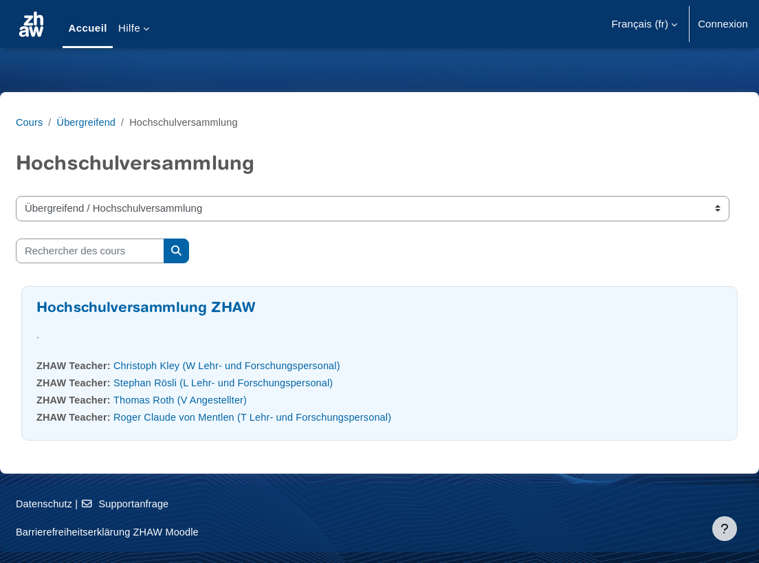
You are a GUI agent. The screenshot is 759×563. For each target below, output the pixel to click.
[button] (645, 24)
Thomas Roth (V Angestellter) (218, 400)
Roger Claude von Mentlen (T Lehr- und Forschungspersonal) (292, 417)
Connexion (723, 24)
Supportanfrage (161, 503)
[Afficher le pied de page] (724, 528)
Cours (63, 122)
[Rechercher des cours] (123, 251)
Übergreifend (121, 122)
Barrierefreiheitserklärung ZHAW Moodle (143, 532)
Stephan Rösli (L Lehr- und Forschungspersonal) (262, 382)
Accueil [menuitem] (87, 28)
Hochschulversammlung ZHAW (178, 309)
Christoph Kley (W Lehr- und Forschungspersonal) (266, 365)
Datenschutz (78, 503)
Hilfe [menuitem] (129, 28)
